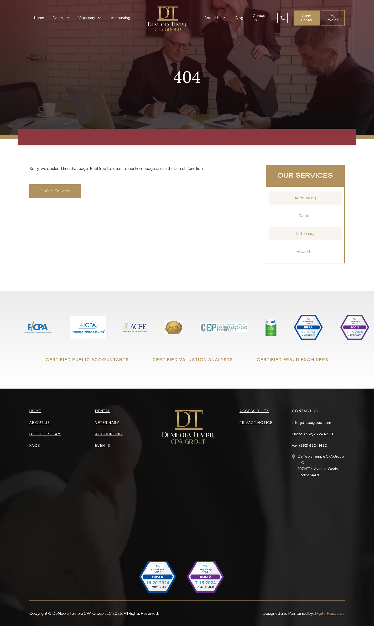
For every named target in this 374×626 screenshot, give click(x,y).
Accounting (120, 17)
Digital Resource (330, 613)
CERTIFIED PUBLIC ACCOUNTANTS (87, 359)
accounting (109, 434)
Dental (305, 215)
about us (39, 422)
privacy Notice (255, 422)
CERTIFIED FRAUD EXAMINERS (292, 359)
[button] (62, 18)
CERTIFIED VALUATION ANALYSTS (192, 359)
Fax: (309, 445)
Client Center (306, 18)
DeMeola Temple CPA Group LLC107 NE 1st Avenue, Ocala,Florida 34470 (321, 465)
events (102, 445)
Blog (239, 17)
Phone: (312, 434)
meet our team (45, 434)
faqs (34, 445)
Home (39, 17)
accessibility (254, 411)
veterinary (107, 422)
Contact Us (260, 17)
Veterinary (305, 233)
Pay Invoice (333, 18)
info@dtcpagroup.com (311, 422)
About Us (305, 251)
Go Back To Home (55, 191)
